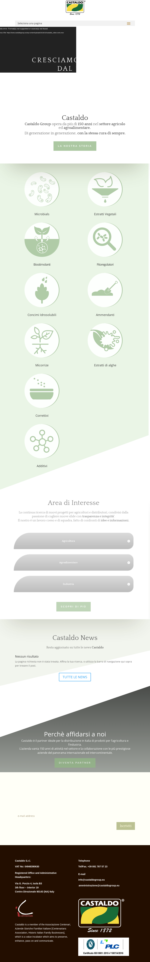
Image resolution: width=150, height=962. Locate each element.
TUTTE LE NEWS (75, 677)
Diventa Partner (75, 762)
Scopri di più (69, 606)
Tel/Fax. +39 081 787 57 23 (92, 866)
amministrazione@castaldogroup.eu (99, 885)
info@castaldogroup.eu (91, 879)
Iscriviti (126, 826)
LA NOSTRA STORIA (74, 145)
